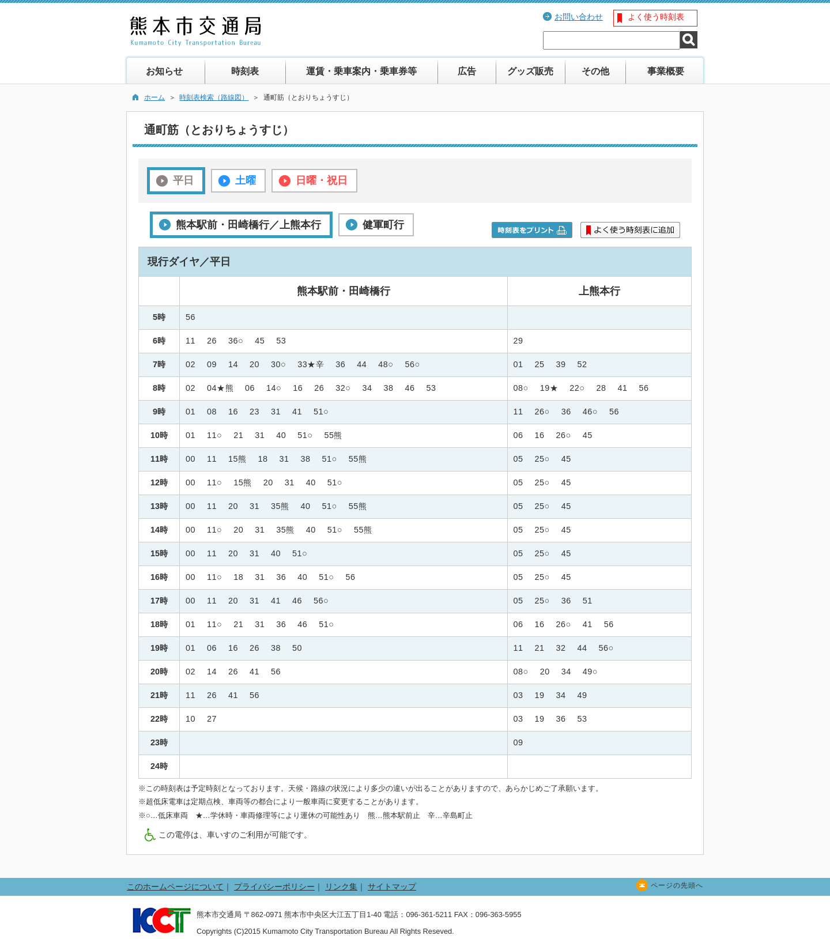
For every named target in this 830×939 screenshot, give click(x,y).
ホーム (154, 97)
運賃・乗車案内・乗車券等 (361, 71)
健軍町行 (383, 225)
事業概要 (665, 71)
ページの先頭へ (677, 885)
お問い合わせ (578, 16)
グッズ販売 (530, 71)
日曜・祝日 (322, 180)
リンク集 (341, 886)
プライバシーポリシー (274, 886)
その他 (595, 71)
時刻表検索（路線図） (213, 97)
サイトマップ (392, 886)
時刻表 (245, 71)
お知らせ (164, 71)
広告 (467, 71)
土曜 (245, 180)
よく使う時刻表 (656, 16)
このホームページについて (175, 886)
